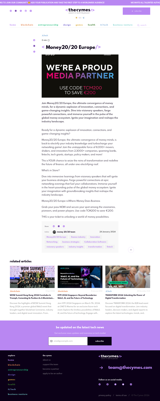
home (13, 25)
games (79, 25)
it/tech (104, 25)
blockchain (27, 25)
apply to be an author (52, 374)
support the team (50, 364)
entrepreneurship (48, 25)
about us (47, 360)
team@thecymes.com (125, 367)
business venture (123, 25)
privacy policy (105, 395)
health (91, 25)
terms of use (121, 395)
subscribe (136, 11)
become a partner (51, 369)
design (67, 25)
